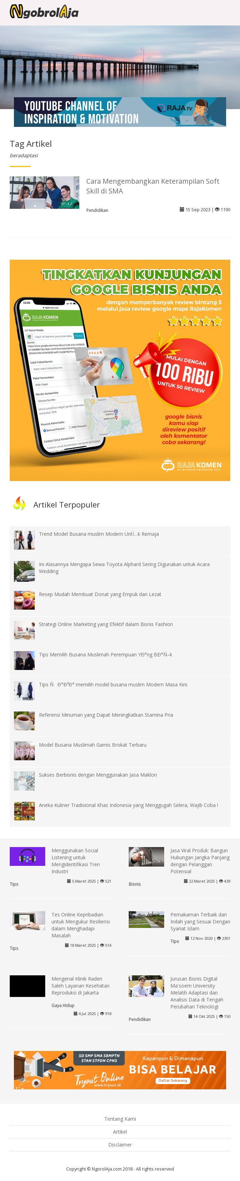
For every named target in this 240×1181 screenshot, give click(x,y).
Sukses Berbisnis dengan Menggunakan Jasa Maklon (98, 774)
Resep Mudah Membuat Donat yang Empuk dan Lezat (100, 594)
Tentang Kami (120, 1118)
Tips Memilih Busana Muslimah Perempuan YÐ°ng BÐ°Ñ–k (105, 654)
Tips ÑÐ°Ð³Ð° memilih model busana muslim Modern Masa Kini (113, 684)
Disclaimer (120, 1144)
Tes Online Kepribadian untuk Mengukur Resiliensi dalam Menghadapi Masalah (80, 925)
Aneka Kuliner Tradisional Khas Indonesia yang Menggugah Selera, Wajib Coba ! (128, 805)
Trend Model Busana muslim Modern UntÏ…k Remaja (99, 534)
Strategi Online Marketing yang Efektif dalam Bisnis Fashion (106, 624)
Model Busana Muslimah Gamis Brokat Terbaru (92, 744)
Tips (14, 884)
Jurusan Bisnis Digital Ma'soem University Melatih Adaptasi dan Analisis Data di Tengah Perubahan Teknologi (196, 992)
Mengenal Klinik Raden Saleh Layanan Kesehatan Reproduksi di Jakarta (80, 985)
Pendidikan (97, 210)
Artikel (120, 1131)
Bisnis (135, 884)
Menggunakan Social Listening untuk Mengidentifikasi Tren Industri (75, 861)
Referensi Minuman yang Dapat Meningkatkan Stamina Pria (106, 714)
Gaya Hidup (62, 1005)
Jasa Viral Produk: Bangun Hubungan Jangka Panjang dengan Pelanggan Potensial (200, 861)
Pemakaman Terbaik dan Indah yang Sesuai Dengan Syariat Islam (200, 921)
